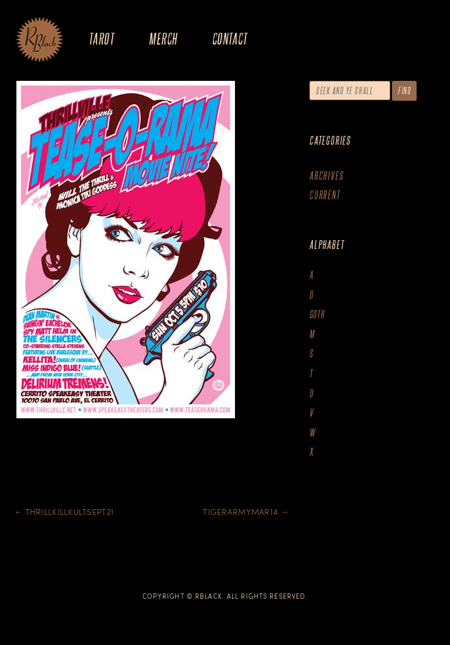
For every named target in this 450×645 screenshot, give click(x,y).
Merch (163, 38)
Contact (230, 38)
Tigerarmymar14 (245, 511)
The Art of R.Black (39, 40)
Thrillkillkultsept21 (64, 511)
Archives (326, 175)
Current (324, 195)
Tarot (101, 38)
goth (317, 314)
